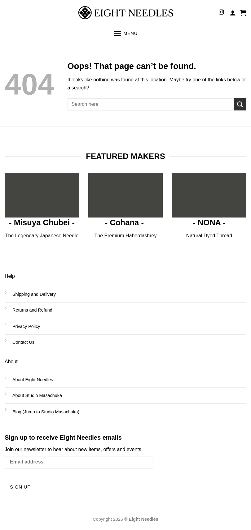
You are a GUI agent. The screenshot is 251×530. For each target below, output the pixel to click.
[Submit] (240, 104)
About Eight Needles (32, 379)
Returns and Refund (33, 310)
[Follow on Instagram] (221, 12)
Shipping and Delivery (34, 294)
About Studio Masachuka (37, 395)
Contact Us (24, 342)
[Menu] (125, 33)
